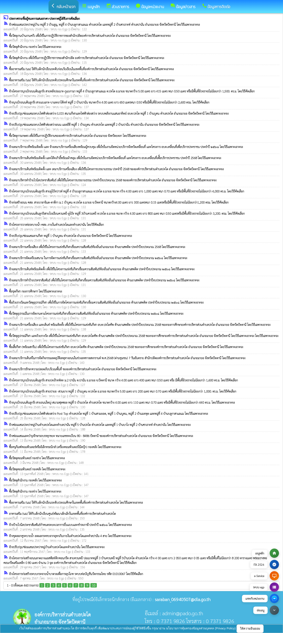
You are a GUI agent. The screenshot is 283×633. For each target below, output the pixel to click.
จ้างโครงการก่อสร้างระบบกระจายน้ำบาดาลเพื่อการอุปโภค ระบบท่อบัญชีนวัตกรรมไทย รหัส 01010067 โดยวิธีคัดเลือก (76, 574)
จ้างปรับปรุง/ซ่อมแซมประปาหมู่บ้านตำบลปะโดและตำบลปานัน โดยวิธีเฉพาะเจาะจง (57, 547)
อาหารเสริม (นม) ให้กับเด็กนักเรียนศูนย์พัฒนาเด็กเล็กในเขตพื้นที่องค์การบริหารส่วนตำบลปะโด (62, 513)
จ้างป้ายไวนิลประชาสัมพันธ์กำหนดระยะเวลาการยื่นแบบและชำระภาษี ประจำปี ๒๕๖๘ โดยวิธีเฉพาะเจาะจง (70, 524)
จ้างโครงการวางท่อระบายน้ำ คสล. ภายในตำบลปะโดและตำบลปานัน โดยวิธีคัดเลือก (56, 224)
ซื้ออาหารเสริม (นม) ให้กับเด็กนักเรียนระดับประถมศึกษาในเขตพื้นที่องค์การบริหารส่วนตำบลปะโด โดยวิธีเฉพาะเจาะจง (76, 502)
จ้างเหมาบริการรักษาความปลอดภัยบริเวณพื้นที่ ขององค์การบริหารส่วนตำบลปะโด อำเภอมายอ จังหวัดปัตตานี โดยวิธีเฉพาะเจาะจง (82, 369)
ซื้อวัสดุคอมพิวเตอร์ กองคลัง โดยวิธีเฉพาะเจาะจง (37, 469)
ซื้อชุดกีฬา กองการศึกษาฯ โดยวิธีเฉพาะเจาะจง (35, 291)
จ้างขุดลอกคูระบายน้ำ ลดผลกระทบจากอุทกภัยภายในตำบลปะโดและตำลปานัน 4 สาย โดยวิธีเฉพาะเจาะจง (70, 536)
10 (93, 585)
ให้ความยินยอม (250, 628)
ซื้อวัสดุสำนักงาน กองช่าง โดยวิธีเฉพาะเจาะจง (35, 47)
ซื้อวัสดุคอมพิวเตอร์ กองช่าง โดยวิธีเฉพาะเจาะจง (37, 458)
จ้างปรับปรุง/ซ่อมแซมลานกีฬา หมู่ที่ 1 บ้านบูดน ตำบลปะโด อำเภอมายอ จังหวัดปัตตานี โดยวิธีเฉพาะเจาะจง (70, 235)
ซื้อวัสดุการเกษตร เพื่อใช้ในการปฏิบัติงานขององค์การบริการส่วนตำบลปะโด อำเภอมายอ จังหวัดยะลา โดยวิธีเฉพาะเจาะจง (77, 135)
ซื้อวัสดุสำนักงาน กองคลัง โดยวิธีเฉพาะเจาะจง (35, 480)
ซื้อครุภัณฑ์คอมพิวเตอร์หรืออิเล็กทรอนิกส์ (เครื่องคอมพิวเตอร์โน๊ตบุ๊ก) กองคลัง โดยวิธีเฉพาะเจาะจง (65, 447)
